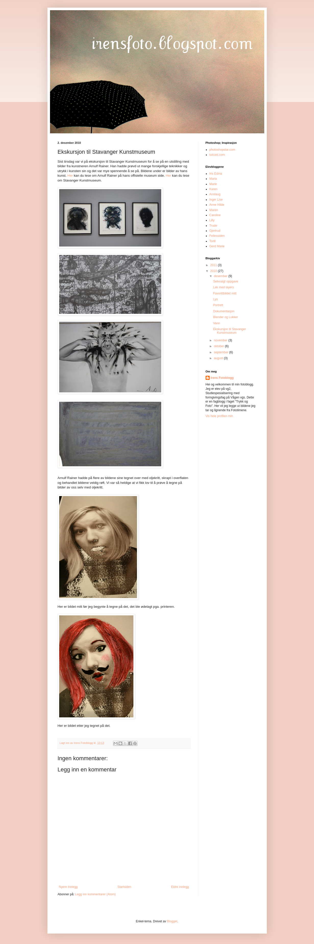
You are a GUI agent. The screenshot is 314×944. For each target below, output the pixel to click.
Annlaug (215, 194)
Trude (213, 225)
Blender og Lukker (225, 317)
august (219, 358)
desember (221, 276)
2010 (214, 271)
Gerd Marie (217, 246)
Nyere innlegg (68, 887)
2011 (214, 265)
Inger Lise (216, 199)
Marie (213, 184)
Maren (213, 210)
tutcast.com (217, 155)
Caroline (215, 215)
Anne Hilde (216, 204)
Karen (213, 189)
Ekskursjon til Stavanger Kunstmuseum (229, 330)
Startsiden (124, 887)
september (221, 352)
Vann (216, 323)
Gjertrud (214, 230)
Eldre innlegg (180, 887)
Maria (213, 178)
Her (70, 175)
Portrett (218, 305)
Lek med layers (223, 287)
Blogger (172, 921)
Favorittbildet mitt (224, 293)
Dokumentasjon (223, 311)
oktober (219, 346)
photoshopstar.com (222, 149)
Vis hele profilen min (219, 416)
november (221, 340)
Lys (215, 299)
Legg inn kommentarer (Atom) (95, 894)
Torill (212, 241)
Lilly (212, 220)
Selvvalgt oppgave (225, 281)
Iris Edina (215, 173)
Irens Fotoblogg (222, 378)
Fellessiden (217, 236)
